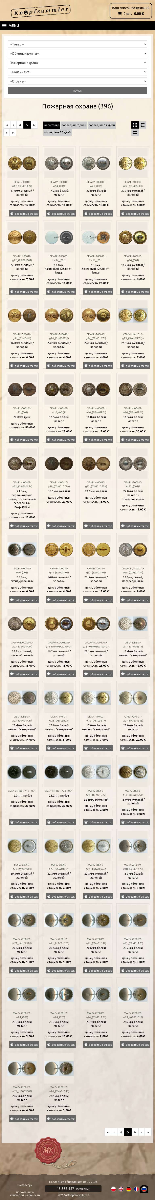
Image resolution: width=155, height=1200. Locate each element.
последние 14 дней (102, 125)
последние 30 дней (57, 132)
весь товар (51, 125)
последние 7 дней (74, 125)
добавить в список (26, 213)
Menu (10, 26)
